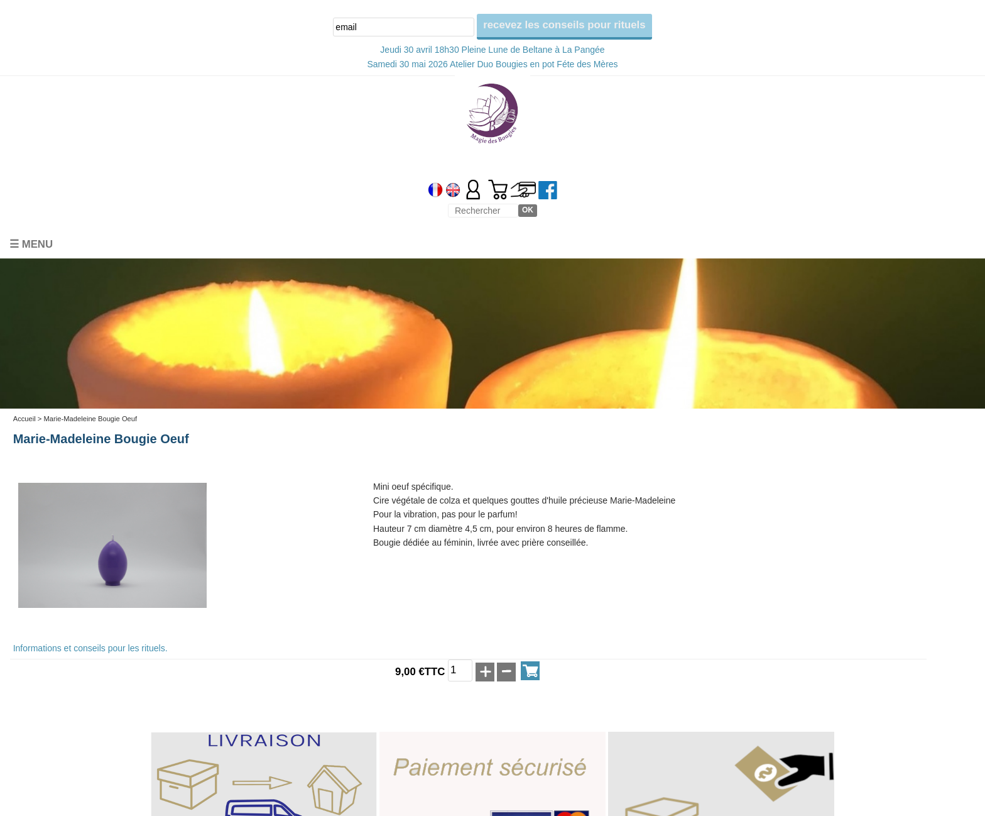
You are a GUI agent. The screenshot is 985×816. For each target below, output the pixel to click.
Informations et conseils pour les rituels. (90, 648)
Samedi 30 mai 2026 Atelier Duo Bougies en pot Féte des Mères (492, 64)
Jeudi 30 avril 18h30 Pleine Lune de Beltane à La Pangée (492, 50)
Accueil (24, 418)
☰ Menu (31, 244)
